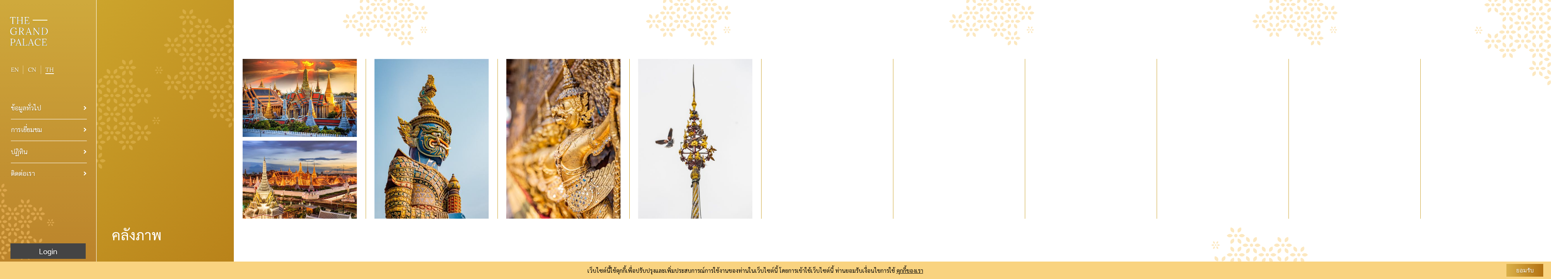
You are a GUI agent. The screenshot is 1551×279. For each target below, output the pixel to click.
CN (32, 69)
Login (48, 251)
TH (49, 69)
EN (15, 69)
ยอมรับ (1525, 270)
